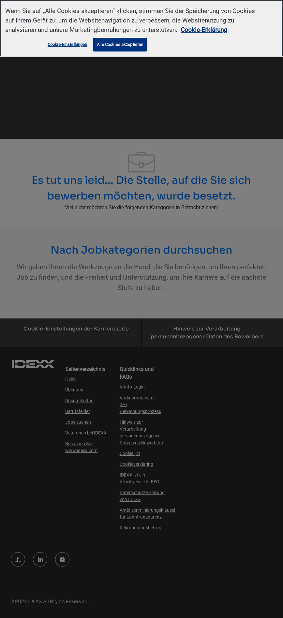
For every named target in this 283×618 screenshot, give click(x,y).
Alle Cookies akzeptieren (120, 44)
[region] (141, 28)
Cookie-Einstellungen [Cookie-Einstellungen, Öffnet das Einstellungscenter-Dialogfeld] (67, 44)
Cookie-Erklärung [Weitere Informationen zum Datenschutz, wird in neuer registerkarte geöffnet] (204, 30)
